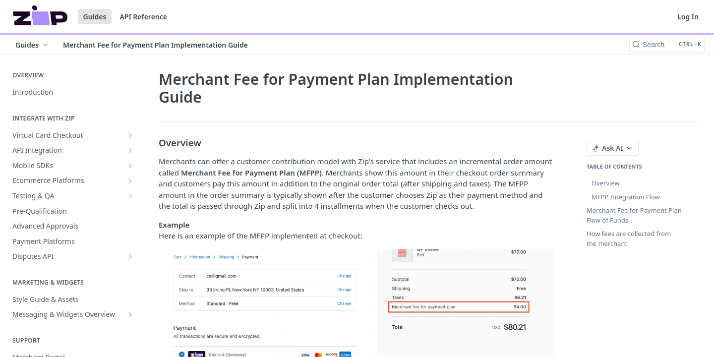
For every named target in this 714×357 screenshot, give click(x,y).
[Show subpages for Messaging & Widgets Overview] (130, 314)
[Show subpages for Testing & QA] (130, 196)
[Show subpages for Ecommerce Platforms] (130, 180)
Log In (688, 16)
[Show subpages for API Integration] (130, 150)
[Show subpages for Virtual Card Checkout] (130, 135)
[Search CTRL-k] (667, 44)
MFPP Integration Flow (626, 196)
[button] (357, 315)
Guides (95, 16)
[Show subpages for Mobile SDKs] (130, 166)
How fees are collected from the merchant (629, 238)
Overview (606, 182)
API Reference (143, 16)
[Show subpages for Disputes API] (130, 256)
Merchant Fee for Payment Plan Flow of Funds (634, 215)
